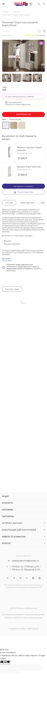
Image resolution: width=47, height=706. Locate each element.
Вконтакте (7, 578)
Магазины (7, 510)
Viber (26, 578)
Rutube (20, 578)
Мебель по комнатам (13, 536)
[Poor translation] (7, 662)
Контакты (7, 503)
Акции (5, 496)
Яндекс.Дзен (39, 578)
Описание (9, 203)
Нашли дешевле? (15, 102)
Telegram (14, 578)
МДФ (9, 260)
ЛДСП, (4, 260)
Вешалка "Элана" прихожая (29, 166)
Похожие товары (12, 289)
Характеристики (27, 203)
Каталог (6, 543)
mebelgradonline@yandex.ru (25, 560)
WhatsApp (33, 578)
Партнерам (8, 516)
